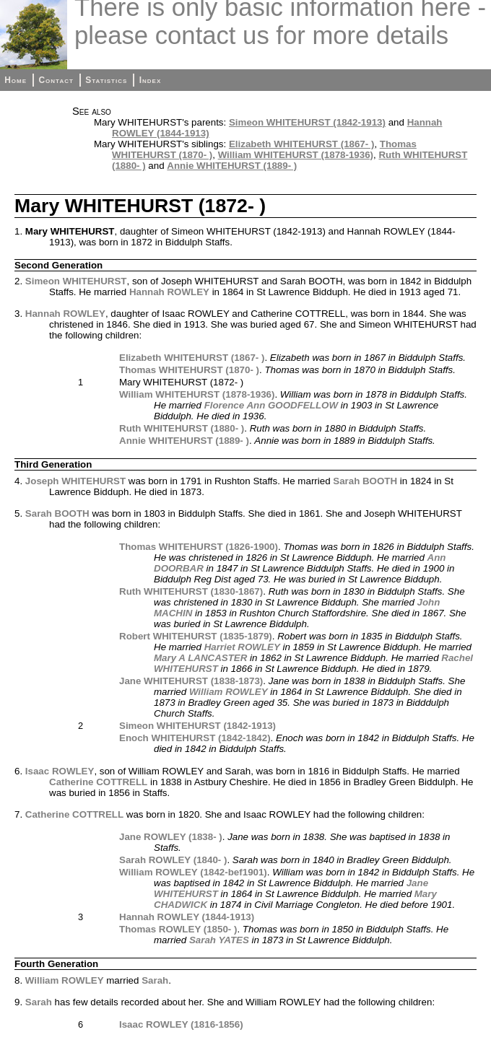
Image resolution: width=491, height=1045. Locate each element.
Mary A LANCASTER (200, 657)
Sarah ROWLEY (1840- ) (173, 859)
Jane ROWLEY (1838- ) (170, 836)
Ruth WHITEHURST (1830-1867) (191, 591)
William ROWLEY (228, 691)
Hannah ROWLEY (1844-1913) (186, 916)
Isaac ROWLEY (60, 771)
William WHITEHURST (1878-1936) (295, 154)
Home (15, 80)
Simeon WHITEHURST (76, 281)
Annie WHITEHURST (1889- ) (232, 165)
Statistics (106, 80)
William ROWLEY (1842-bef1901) (193, 872)
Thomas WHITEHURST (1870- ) (189, 369)
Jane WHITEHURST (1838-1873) (191, 680)
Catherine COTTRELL (98, 782)
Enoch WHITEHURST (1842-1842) (195, 738)
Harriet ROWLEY (242, 647)
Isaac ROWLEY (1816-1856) (181, 1024)
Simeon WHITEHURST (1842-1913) (307, 122)
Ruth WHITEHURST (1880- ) (181, 428)
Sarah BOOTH (365, 481)
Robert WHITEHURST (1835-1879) (195, 636)
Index (150, 80)
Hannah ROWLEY (169, 292)
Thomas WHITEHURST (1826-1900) (198, 546)
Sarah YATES (219, 940)
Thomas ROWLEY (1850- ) (178, 929)
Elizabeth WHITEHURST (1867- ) (301, 144)
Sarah (155, 980)
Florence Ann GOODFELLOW (271, 405)
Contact (55, 80)
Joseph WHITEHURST (75, 481)
